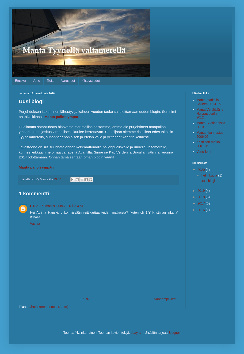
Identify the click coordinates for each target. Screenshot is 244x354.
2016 (202, 210)
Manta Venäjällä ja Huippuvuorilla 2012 (210, 113)
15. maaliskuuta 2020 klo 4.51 (62, 206)
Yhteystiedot (91, 81)
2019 (202, 191)
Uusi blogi (208, 181)
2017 (202, 203)
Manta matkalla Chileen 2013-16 (209, 102)
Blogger (174, 332)
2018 (202, 197)
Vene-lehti (204, 151)
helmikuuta (209, 175)
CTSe (34, 206)
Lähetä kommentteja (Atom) (48, 307)
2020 (202, 170)
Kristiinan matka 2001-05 (208, 144)
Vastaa (35, 223)
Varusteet (68, 81)
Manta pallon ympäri (36, 167)
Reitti (50, 81)
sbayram (137, 332)
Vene (36, 81)
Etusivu (20, 81)
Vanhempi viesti (165, 299)
